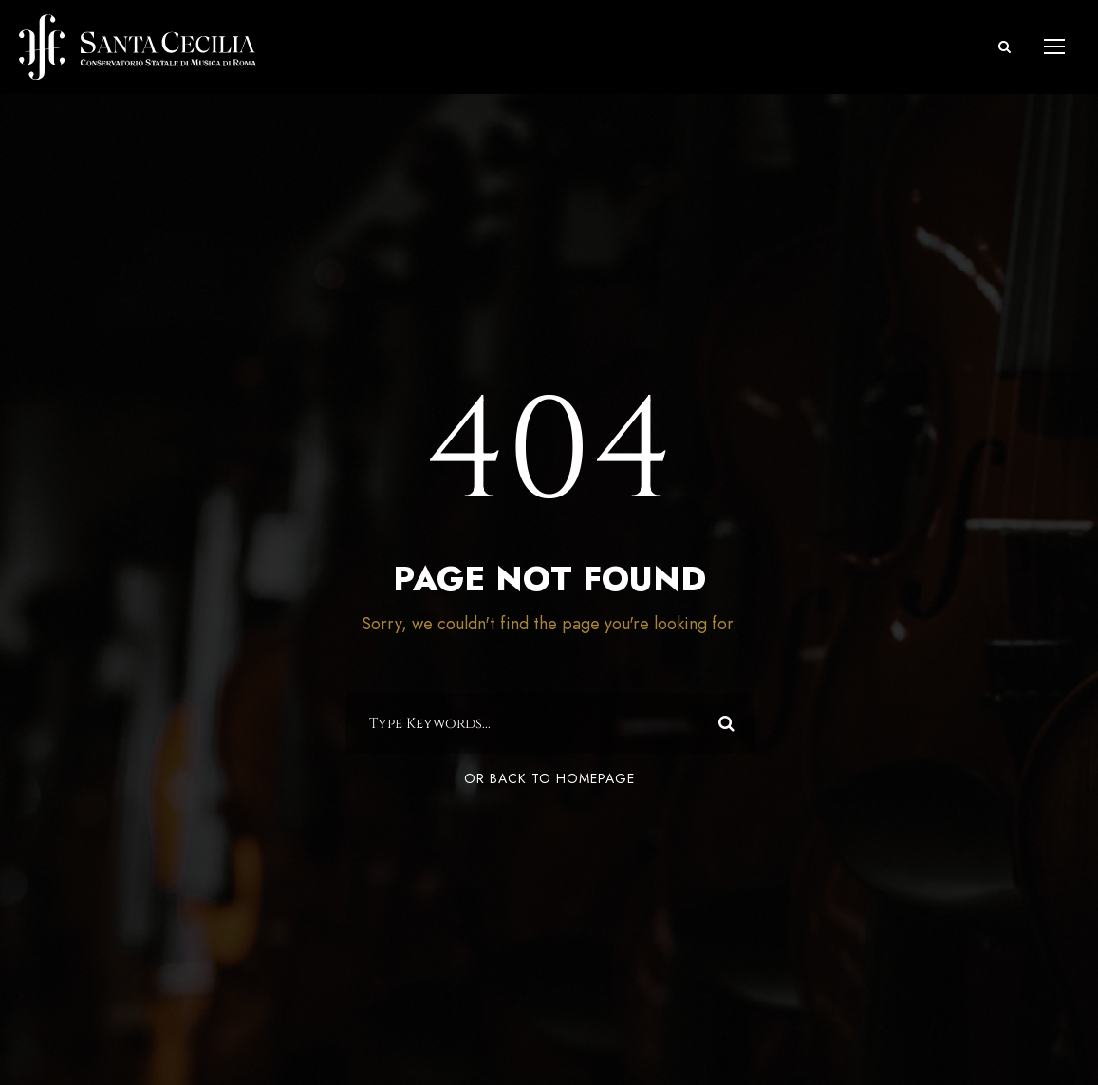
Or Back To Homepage (549, 779)
